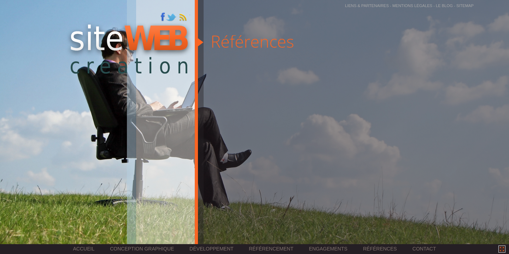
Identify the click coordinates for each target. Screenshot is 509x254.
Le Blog (444, 6)
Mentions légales (412, 6)
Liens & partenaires (367, 6)
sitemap (465, 6)
